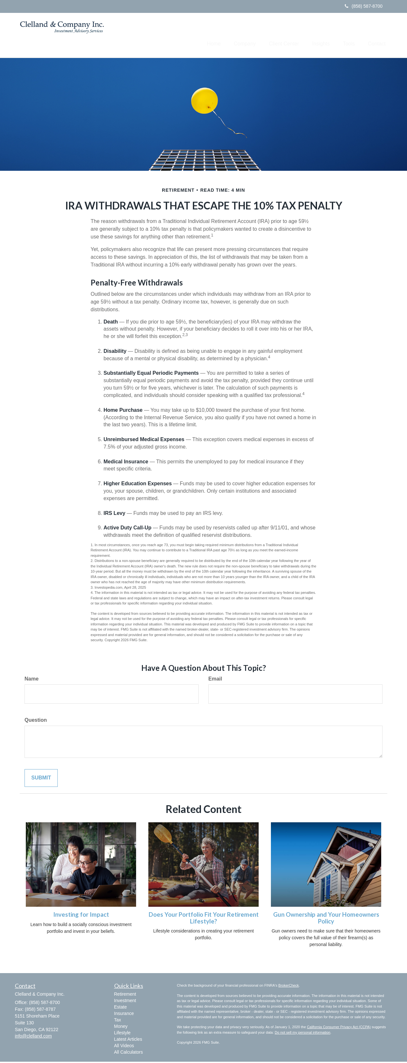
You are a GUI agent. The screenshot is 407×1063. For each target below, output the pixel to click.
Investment (125, 1001)
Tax (117, 1021)
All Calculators (128, 1053)
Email (215, 680)
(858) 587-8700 (363, 6)
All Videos (124, 1046)
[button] (231, 35)
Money (121, 1027)
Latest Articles (128, 1040)
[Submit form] (41, 779)
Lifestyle (122, 1034)
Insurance (124, 1014)
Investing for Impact (81, 915)
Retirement (125, 995)
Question (36, 721)
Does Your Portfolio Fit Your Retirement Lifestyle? (204, 919)
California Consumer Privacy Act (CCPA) (339, 1028)
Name (32, 680)
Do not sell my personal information (302, 1034)
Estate (120, 1008)
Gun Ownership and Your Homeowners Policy (326, 919)
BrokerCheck (288, 987)
